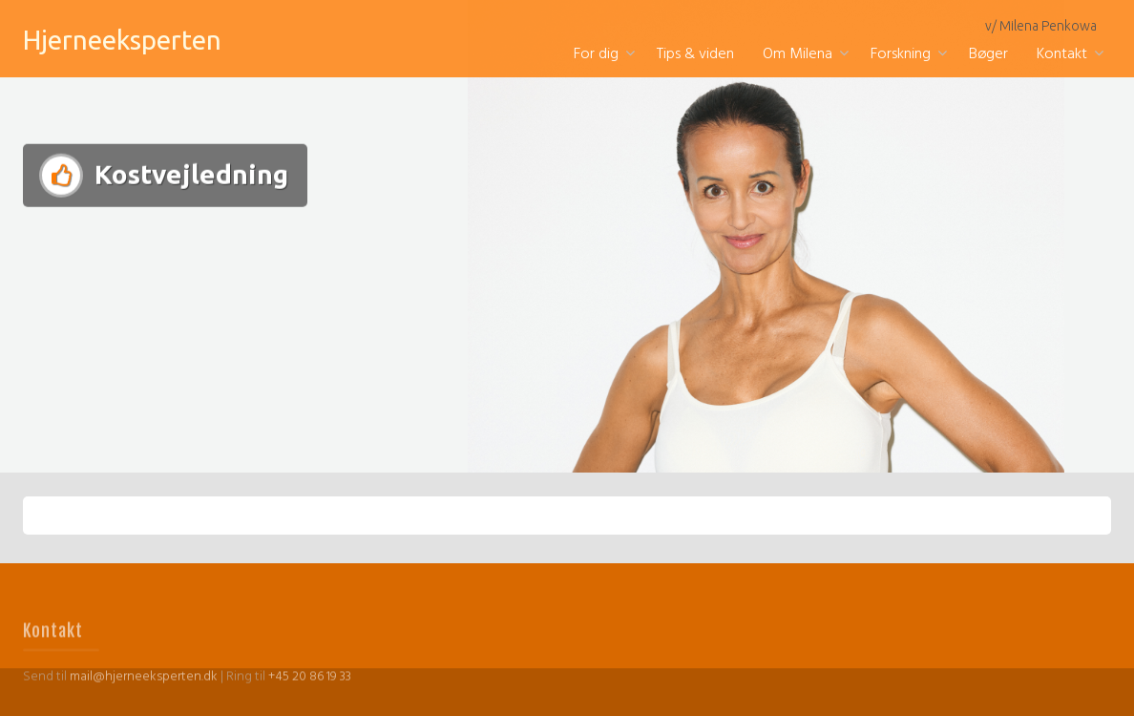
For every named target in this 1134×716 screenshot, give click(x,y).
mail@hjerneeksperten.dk (144, 689)
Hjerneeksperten (122, 39)
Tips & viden (695, 54)
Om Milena (797, 54)
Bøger (988, 54)
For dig (596, 54)
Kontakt (1062, 54)
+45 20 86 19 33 (309, 689)
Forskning (901, 54)
